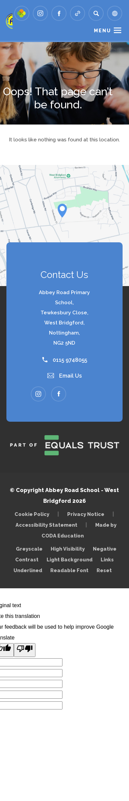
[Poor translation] (24, 650)
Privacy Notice (85, 514)
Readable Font (69, 570)
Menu (102, 30)
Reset (104, 570)
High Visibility (68, 549)
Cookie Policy (32, 514)
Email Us (64, 376)
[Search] (96, 13)
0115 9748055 (64, 360)
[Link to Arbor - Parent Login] (21, 13)
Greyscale (29, 549)
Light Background (70, 559)
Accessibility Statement (46, 525)
